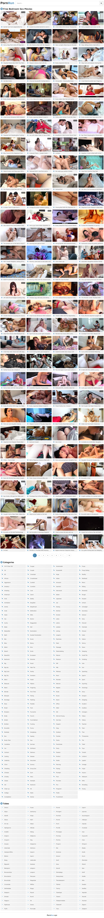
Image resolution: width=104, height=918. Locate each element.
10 (69, 555)
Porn (7, 3)
